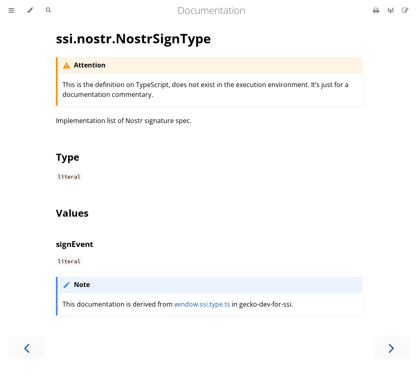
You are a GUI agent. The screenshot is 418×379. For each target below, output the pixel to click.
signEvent (74, 244)
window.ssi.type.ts (202, 304)
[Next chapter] (391, 347)
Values (72, 213)
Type (67, 157)
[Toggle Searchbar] (48, 10)
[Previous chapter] (26, 347)
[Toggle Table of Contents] (11, 10)
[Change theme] (30, 10)
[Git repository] (391, 10)
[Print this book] (377, 10)
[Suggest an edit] (405, 10)
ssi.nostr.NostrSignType (133, 38)
